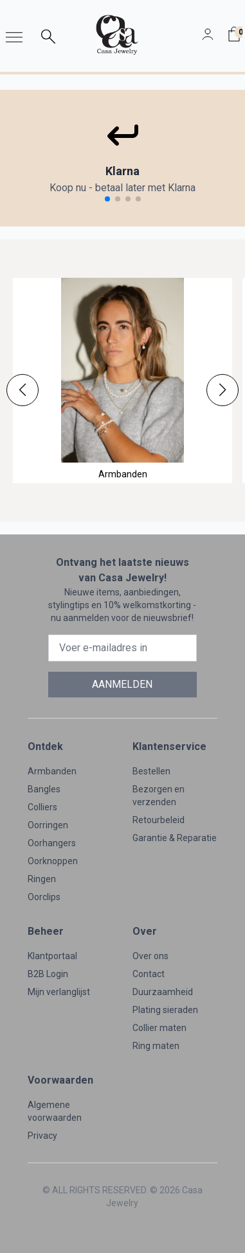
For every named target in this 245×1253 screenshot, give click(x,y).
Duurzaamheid (162, 992)
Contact (148, 974)
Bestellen (151, 771)
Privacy (42, 1135)
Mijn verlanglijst (59, 992)
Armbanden (52, 771)
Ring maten (155, 1046)
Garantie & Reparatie (174, 838)
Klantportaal (52, 956)
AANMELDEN (122, 684)
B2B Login (48, 974)
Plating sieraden (165, 1010)
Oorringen (48, 825)
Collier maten (159, 1028)
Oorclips (44, 897)
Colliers (42, 807)
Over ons (150, 956)
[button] (22, 390)
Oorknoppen (53, 861)
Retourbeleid (158, 820)
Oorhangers (52, 843)
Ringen (42, 879)
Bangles (44, 789)
